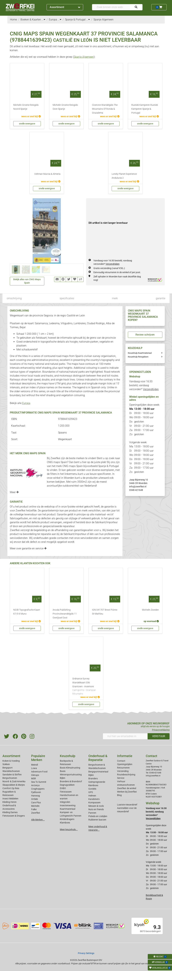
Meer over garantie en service (28, 548)
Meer (14, 492)
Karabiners (94, 799)
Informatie (124, 756)
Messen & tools (96, 806)
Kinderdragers (67, 819)
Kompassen (94, 802)
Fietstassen (66, 791)
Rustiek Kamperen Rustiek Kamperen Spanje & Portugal (144, 109)
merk (115, 298)
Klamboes (65, 822)
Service (120, 778)
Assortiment (65, 7)
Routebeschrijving (126, 774)
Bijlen (62, 778)
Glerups (35, 775)
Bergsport (7, 767)
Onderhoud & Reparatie (97, 758)
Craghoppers (37, 788)
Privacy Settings (86, 953)
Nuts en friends (96, 809)
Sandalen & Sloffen (12, 774)
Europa (26, 403)
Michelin (35, 806)
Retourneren (123, 767)
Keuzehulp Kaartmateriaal (140, 353)
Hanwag (35, 795)
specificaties (67, 298)
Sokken (6, 764)
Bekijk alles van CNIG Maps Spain (27, 281)
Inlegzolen (65, 802)
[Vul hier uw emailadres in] (125, 736)
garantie (160, 298)
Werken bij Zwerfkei (127, 791)
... (43, 19)
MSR (33, 778)
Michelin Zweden (150, 609)
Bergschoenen (9, 778)
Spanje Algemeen (84, 56)
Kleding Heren (9, 802)
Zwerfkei (35, 812)
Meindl (34, 764)
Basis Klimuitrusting (70, 767)
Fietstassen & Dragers (13, 815)
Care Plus (36, 802)
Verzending (123, 771)
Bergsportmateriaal (98, 771)
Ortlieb (34, 799)
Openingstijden (124, 764)
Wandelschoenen (11, 771)
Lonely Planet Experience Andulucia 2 (124, 176)
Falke (34, 809)
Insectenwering (67, 805)
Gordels (92, 788)
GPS (90, 792)
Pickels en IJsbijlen (97, 816)
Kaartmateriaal (67, 809)
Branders (93, 778)
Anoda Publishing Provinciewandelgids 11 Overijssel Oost (65, 613)
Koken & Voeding (11, 761)
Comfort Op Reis (10, 788)
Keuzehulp (67, 756)
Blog (119, 795)
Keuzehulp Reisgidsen (138, 356)
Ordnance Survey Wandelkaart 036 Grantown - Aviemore (86, 686)
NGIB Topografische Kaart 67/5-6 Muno (26, 611)
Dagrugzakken (67, 785)
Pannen (92, 812)
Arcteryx (35, 785)
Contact (121, 761)
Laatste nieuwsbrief (127, 804)
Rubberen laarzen (97, 819)
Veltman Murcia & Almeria (47, 174)
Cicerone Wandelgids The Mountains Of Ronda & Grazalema (105, 109)
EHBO (63, 788)
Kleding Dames (10, 812)
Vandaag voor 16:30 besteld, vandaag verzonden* (144, 385)
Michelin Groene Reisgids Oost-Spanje (65, 107)
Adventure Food (39, 771)
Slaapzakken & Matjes (13, 785)
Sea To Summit (38, 782)
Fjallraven (36, 792)
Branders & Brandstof (71, 781)
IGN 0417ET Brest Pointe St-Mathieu (104, 611)
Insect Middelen (10, 798)
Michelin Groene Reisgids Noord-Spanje (26, 107)
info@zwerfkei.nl (137, 486)
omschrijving (14, 298)
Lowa (34, 768)
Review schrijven (145, 334)
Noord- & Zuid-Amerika (13, 781)
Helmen (92, 795)
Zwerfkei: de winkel (126, 788)
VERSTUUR (158, 736)
